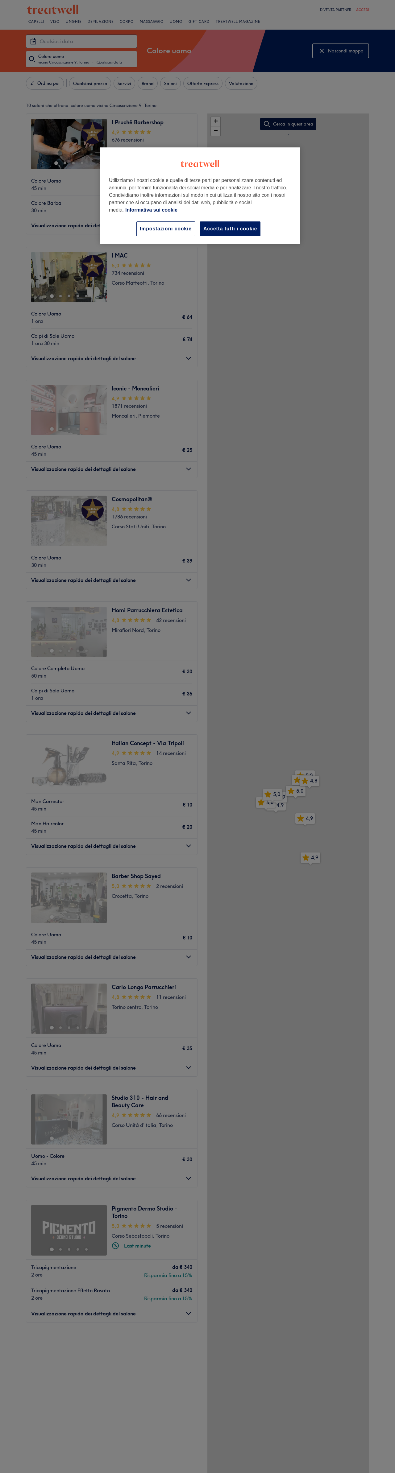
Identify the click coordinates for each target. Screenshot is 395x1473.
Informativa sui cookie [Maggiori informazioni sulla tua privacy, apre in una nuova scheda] (151, 209)
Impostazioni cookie (166, 228)
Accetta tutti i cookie (230, 228)
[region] (200, 195)
